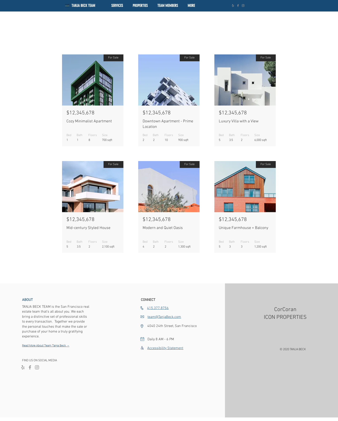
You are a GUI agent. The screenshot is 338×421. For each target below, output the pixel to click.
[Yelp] (233, 5)
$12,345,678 (80, 113)
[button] (140, 5)
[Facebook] (238, 5)
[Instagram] (243, 5)
